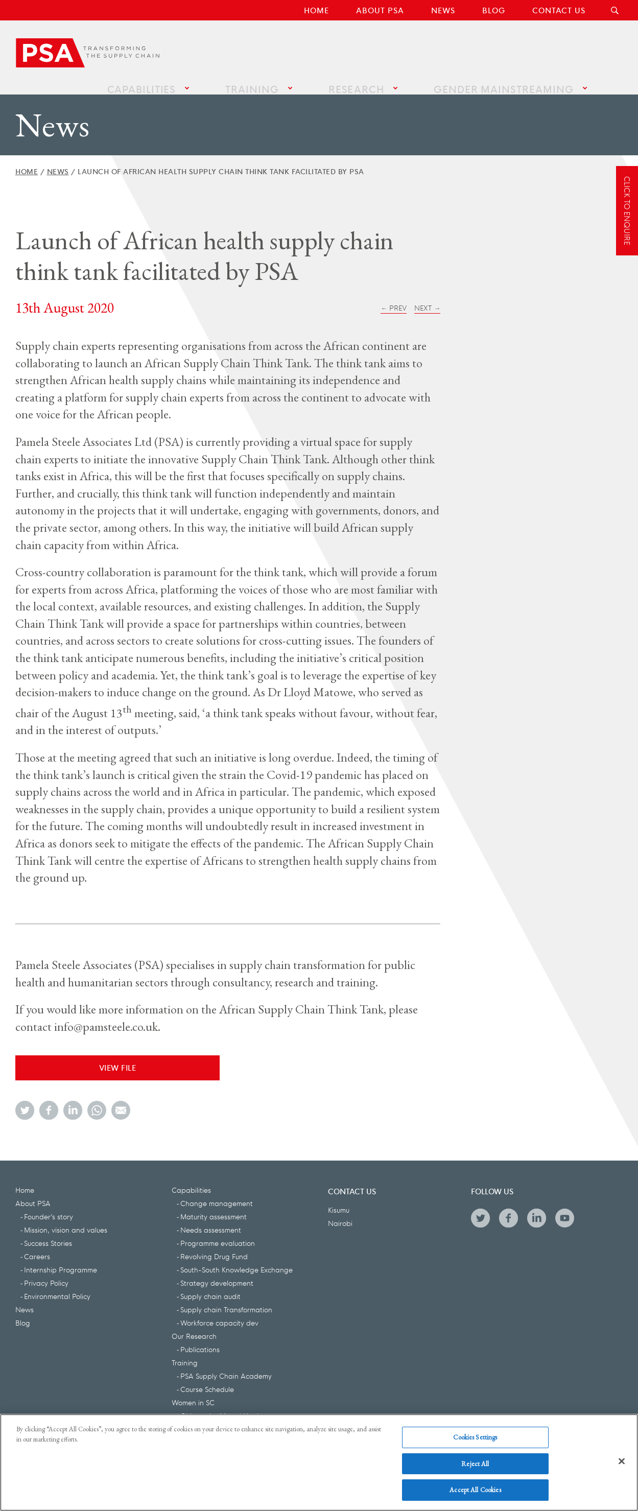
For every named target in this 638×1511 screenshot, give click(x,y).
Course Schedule (207, 1379)
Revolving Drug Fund (214, 1246)
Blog (493, 10)
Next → (427, 297)
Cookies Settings (475, 1437)
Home (316, 10)
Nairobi (340, 1213)
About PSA (380, 10)
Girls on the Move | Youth (220, 1405)
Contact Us (558, 10)
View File (117, 1057)
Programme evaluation (217, 1232)
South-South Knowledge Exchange (236, 1259)
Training (319, 51)
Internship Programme (60, 1259)
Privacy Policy (46, 1272)
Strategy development (216, 1272)
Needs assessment (210, 1219)
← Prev (394, 297)
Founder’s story (48, 1206)
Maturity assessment (213, 1206)
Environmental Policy (57, 1286)
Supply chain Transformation (226, 1299)
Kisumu (338, 1199)
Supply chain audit (210, 1286)
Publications (200, 1339)
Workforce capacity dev (219, 1312)
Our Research (194, 1325)
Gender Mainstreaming (516, 51)
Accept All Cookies (475, 1490)
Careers (37, 1246)
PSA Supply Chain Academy (226, 1365)
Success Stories (48, 1232)
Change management (216, 1193)
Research (397, 51)
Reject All (475, 1463)
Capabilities (232, 51)
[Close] (621, 1461)
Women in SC (193, 1392)
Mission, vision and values (65, 1219)
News (443, 10)
